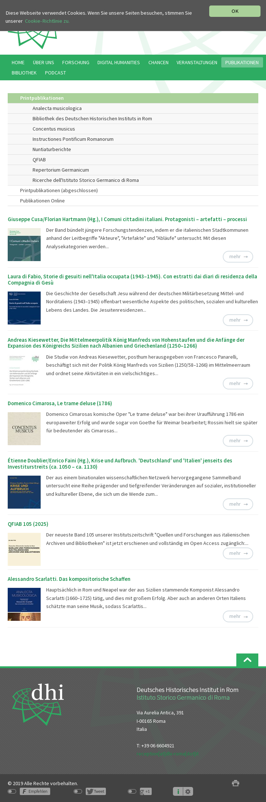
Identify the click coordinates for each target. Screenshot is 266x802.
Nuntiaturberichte (52, 149)
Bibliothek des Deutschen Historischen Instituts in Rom (92, 118)
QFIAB (39, 159)
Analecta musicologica (57, 108)
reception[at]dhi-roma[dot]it (168, 753)
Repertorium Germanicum (61, 169)
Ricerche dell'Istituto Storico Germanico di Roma (86, 180)
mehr (235, 256)
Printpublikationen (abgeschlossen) (59, 190)
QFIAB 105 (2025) (28, 524)
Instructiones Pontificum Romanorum (73, 139)
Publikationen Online (42, 200)
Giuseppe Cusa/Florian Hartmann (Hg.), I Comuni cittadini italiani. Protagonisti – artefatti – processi (127, 219)
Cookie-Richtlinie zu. (47, 21)
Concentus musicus (54, 128)
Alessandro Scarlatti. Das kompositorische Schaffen (69, 579)
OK (235, 11)
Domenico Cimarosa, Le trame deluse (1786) (60, 403)
